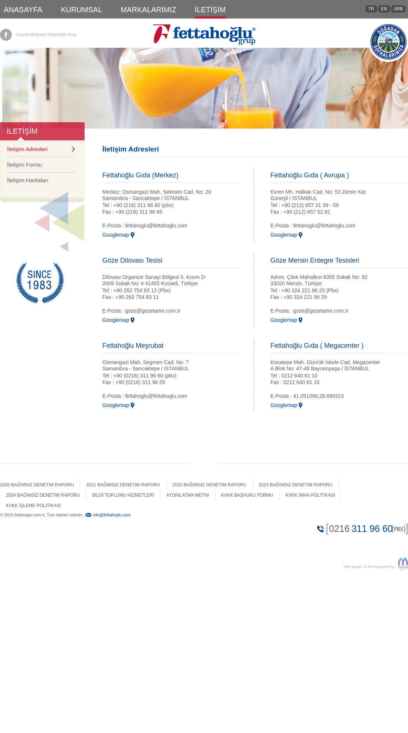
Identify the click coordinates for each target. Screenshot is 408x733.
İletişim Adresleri (27, 149)
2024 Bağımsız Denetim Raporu (43, 495)
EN (384, 8)
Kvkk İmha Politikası (310, 495)
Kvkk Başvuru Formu (247, 495)
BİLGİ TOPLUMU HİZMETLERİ (123, 495)
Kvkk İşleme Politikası (33, 505)
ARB (398, 8)
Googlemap (115, 235)
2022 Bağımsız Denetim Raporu (209, 485)
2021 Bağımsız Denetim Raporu (123, 485)
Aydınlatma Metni (187, 495)
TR (371, 8)
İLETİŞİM (210, 10)
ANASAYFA (23, 10)
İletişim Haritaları (28, 180)
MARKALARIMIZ (148, 10)
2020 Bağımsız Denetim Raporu (37, 485)
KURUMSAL (81, 10)
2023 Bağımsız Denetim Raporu (295, 485)
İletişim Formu (24, 164)
